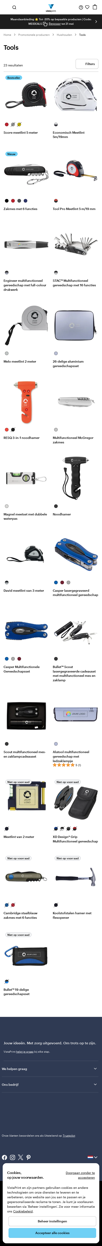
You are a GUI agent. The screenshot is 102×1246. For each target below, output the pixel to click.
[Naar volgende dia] (96, 22)
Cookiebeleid (23, 1211)
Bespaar (55, 23)
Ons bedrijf (50, 1084)
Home (7, 34)
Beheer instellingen (52, 1221)
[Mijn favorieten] (87, 7)
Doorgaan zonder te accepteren (80, 1175)
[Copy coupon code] (45, 24)
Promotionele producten (33, 34)
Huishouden (64, 34)
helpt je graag (25, 1051)
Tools (82, 34)
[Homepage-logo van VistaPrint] (51, 7)
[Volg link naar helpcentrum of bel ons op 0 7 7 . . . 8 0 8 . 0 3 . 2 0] (81, 7)
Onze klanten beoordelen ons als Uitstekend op (38, 1135)
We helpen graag (50, 1068)
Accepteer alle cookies (52, 1233)
